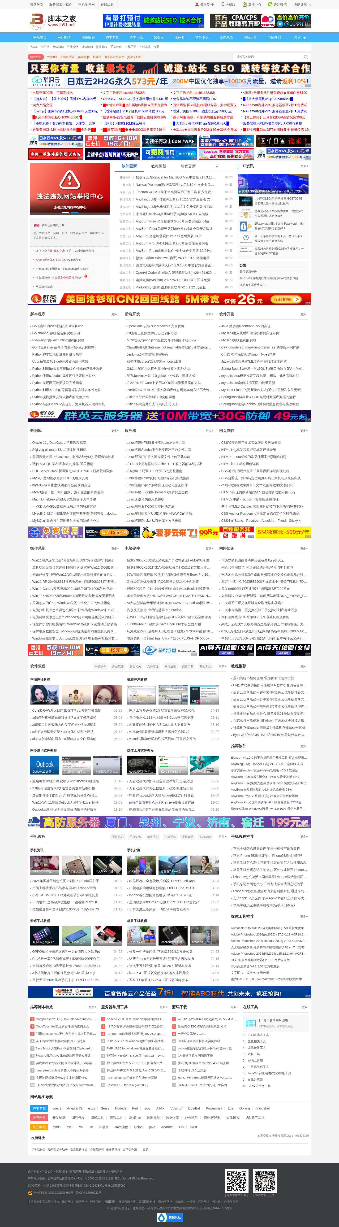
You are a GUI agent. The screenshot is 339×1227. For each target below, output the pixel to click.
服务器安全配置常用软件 (67, 277)
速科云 (227, 1201)
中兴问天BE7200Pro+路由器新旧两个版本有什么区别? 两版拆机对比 (271, 638)
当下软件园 (130, 1149)
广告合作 (47, 1171)
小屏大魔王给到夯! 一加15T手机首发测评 (159, 909)
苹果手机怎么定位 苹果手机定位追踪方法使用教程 (270, 863)
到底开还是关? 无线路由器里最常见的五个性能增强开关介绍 (265, 624)
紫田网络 (110, 1201)
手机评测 (187, 837)
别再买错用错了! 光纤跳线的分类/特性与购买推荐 (257, 567)
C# (91, 1127)
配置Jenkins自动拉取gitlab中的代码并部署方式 (161, 376)
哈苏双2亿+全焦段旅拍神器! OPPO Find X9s (162, 881)
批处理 (97, 57)
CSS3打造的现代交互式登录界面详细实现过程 (255, 471)
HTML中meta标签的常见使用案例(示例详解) (253, 457)
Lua (230, 1108)
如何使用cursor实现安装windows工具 (154, 361)
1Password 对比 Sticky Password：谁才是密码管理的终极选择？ (280, 226)
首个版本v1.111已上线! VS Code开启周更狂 (161, 717)
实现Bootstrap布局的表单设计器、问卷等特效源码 (70, 1063)
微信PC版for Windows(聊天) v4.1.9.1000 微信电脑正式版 (176, 258)
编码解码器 (212, 1117)
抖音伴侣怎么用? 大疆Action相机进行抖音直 (161, 795)
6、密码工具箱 (253, 1060)
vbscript (52, 57)
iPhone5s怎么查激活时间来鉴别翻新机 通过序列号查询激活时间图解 (283, 891)
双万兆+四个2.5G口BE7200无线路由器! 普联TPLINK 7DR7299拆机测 (272, 581)
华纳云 (179, 1201)
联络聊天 (125, 199)
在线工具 (107, 4)
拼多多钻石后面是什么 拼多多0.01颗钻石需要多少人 (271, 713)
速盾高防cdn (141, 1208)
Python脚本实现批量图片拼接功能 (57, 354)
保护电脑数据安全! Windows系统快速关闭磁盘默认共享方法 (76, 631)
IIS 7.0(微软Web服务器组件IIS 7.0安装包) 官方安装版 (143, 1026)
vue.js (56, 1108)
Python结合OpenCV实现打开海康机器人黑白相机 (68, 404)
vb (81, 1127)
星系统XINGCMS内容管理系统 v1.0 (202, 1026)
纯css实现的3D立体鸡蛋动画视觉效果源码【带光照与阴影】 (77, 1055)
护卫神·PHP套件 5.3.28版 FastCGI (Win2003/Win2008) (144, 1070)
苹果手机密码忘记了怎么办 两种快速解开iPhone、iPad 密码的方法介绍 (285, 870)
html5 (56, 1127)
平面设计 (72, 46)
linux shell (263, 1108)
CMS (34, 46)
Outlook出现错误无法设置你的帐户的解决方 (64, 809)
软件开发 (226, 314)
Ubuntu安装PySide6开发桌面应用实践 (60, 361)
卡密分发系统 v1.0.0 (191, 1034)
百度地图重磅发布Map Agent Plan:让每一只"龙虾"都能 (274, 191)
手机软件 (100, 666)
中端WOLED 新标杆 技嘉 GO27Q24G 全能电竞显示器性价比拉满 (278, 201)
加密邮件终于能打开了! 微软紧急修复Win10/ (64, 795)
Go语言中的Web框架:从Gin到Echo (58, 326)
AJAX (160, 1108)
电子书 (45, 46)
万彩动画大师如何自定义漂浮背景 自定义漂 (161, 781)
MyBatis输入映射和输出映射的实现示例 (250, 333)
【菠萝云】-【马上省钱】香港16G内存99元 (65, 99)
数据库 (159, 37)
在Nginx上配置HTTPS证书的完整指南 (155, 471)
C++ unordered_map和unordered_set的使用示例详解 (260, 347)
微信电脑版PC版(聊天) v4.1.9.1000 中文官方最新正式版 (176, 265)
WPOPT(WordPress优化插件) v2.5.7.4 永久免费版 (212, 1019)
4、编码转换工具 (254, 1047)
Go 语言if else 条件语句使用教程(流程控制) (64, 347)
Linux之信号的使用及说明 (145, 499)
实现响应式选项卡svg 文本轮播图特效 (62, 1077)
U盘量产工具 (254, 1117)
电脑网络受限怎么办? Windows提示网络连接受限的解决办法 (76, 617)
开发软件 (125, 177)
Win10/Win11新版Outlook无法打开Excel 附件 (65, 802)
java (152, 1127)
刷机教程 (205, 837)
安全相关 (135, 666)
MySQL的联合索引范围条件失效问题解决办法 (66, 520)
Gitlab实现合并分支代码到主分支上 (153, 404)
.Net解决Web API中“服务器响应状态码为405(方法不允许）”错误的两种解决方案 (185, 390)
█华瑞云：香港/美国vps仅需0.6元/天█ (201, 123)
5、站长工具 (251, 1054)
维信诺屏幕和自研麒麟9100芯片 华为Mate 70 (65, 909)
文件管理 (153, 666)
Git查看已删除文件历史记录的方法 (152, 333)
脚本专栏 (112, 37)
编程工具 (125, 192)
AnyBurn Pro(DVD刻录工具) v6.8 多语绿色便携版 (172, 243)
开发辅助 (59, 1117)
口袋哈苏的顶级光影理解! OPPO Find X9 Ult (161, 888)
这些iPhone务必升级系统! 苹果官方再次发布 (161, 959)
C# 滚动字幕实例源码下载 (195, 1055)
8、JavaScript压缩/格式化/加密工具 (267, 1073)
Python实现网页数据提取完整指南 (57, 383)
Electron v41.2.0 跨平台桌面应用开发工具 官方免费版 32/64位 (176, 192)
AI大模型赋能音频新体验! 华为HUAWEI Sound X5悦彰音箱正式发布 (177, 603)
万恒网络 (203, 1201)
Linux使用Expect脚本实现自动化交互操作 (157, 485)
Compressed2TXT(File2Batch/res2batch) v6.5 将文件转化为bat (79, 1019)
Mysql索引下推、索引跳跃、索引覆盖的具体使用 (68, 492)
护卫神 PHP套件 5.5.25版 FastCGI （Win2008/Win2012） (146, 1055)
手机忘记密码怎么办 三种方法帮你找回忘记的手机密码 (273, 884)
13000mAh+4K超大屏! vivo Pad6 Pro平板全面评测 (164, 624)
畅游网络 (67, 1201)
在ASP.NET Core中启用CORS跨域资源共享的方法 (164, 383)
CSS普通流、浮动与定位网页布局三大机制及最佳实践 (261, 478)
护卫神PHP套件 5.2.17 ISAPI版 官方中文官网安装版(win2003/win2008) (155, 1063)
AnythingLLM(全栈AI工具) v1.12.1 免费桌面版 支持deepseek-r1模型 (176, 207)
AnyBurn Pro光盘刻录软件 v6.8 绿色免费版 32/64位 (174, 250)
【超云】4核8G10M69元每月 (124, 123)
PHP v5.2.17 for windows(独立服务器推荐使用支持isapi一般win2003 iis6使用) (159, 1041)
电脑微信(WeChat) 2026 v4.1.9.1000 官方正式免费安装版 (176, 280)
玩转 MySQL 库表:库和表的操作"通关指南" (63, 464)
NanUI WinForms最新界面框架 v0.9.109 (205, 1077)
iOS (181, 1127)
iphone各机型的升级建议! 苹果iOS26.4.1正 (160, 895)
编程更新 (188, 166)
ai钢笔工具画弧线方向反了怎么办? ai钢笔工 (64, 725)
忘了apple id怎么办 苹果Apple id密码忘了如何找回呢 (272, 898)
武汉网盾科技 (146, 1201)
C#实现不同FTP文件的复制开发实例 (202, 1085)
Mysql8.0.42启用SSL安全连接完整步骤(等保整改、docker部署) (78, 513)
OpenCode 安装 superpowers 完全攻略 (156, 326)
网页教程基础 (44, 286)
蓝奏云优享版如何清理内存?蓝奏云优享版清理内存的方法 (275, 706)
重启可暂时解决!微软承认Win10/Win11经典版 (65, 781)
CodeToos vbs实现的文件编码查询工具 (62, 1026)
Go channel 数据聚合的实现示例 (56, 333)
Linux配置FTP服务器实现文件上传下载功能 (159, 457)
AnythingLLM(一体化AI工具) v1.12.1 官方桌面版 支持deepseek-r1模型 (176, 199)
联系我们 (61, 1171)
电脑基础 (274, 37)
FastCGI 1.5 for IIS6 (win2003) (127, 1085)
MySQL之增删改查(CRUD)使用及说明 (60, 478)
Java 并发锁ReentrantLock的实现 (246, 326)
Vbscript (176, 1108)
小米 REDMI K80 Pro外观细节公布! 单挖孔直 (65, 895)
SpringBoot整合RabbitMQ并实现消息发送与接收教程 (260, 404)
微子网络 (81, 1201)
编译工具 (97, 1117)
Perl (135, 1108)
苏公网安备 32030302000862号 (50, 1193)
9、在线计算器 (253, 1079)
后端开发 (132, 314)
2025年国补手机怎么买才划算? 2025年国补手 (65, 881)
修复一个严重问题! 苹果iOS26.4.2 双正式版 (161, 951)
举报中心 (254, 5)
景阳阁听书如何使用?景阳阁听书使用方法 (264, 678)
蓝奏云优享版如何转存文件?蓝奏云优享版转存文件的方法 (275, 692)
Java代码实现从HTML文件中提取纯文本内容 (254, 361)
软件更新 (129, 166)
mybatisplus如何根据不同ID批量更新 (248, 383)
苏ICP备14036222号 (88, 1192)
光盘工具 (125, 221)
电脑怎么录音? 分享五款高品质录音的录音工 (162, 809)
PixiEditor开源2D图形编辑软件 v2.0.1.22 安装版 (171, 287)
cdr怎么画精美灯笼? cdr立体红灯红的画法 (63, 732)
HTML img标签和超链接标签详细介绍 (248, 450)
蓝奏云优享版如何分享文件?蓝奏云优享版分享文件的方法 (275, 699)
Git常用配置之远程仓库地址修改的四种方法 (159, 368)
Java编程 (121, 1127)
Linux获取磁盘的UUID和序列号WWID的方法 (159, 513)
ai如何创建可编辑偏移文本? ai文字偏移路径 (64, 717)
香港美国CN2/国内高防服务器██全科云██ (64, 129)
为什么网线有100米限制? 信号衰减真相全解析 (255, 617)
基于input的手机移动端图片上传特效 (61, 1041)
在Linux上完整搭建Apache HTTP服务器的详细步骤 (164, 464)
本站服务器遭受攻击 (252, 285)
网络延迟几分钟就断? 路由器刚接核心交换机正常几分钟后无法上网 (270, 574)
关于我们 (33, 1171)
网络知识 (58, 46)
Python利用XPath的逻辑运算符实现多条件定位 (66, 390)
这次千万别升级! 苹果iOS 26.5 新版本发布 (160, 966)
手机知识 (135, 837)
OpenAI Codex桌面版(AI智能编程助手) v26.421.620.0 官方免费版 (176, 272)
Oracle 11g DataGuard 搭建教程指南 (59, 442)
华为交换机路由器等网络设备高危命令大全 (252, 560)
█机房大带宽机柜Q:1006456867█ (268, 99)
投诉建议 (102, 1171)
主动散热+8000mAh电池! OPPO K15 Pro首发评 (164, 902)
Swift (193, 1127)
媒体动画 (87, 46)
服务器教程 (43, 277)
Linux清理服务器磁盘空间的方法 (150, 506)
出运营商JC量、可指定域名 (53, 93)
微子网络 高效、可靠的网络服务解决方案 (203, 117)
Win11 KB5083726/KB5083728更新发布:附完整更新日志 (74, 596)
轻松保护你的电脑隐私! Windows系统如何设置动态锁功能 (74, 624)
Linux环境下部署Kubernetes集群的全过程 (157, 492)
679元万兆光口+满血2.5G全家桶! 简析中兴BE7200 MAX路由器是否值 (272, 631)
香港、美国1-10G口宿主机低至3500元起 (202, 111)
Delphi (138, 1127)
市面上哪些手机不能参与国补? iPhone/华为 (64, 888)
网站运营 (250, 37)
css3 (70, 1127)
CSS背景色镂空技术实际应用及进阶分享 (251, 442)
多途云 (126, 1208)
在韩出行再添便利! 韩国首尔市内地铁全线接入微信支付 (273, 720)
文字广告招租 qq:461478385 (124, 93)
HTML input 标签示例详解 (240, 464)
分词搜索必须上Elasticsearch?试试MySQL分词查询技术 (73, 457)
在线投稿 (116, 1171)
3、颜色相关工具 (254, 1041)
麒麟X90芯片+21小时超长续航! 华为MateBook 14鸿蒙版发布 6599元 (177, 589)
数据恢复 (172, 1117)
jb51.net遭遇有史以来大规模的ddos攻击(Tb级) (269, 278)
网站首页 (40, 37)
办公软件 (125, 214)
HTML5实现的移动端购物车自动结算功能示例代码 (258, 492)
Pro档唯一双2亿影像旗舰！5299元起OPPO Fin (67, 959)
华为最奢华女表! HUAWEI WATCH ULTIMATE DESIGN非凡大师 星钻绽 (179, 596)
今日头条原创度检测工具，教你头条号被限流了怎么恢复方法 (279, 239)
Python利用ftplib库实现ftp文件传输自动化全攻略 (67, 368)
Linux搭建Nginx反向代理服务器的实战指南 (158, 478)
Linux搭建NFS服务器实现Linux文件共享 (156, 442)
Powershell (214, 1108)
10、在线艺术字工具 (257, 1086)
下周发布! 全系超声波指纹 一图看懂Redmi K (64, 902)
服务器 (180, 37)
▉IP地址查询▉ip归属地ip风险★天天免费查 (135, 105)
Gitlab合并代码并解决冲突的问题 (151, 397)
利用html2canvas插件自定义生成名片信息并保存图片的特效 (77, 1034)
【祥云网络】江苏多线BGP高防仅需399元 (274, 117)
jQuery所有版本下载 (48, 259)
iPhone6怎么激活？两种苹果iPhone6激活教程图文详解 (273, 877)
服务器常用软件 (60, 4)
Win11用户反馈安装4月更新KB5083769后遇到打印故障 (73, 560)
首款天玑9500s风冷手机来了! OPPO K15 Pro (65, 980)
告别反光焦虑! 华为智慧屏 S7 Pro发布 (155, 610)
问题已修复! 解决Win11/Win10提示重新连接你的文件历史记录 (77, 574)
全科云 (191, 1201)
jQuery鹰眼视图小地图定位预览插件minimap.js (67, 1085)
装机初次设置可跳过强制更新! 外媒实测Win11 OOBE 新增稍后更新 (81, 567)
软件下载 (202, 37)
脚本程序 (37, 314)
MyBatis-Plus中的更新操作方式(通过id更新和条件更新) (261, 390)
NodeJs (120, 1108)
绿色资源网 (97, 1149)
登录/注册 (207, 4)
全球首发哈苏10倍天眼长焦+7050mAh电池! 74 (66, 966)
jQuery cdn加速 (71, 259)
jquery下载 (134, 57)
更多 (145, 1149)
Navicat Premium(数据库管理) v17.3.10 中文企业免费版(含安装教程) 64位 (176, 185)
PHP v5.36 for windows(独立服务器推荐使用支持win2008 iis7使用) (152, 1048)
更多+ (304, 166)
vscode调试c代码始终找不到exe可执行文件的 (162, 739)
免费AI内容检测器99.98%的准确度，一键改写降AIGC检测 (279, 251)
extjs (91, 1108)
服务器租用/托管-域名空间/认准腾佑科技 (272, 123)
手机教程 (116, 46)
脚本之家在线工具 (53, 225)
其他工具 (205, 666)
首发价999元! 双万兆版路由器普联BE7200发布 (255, 589)
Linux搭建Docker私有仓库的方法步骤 (154, 520)
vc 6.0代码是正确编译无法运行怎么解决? (159, 732)
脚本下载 (136, 37)
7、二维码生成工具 (256, 1067)
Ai (217, 166)
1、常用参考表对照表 (276, 1024)
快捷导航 (302, 4)
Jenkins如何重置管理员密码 (147, 354)
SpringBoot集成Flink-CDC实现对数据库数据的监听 (258, 397)
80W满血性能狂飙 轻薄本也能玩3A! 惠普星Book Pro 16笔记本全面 (176, 574)
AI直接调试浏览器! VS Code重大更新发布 (159, 725)
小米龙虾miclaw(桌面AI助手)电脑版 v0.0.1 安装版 (172, 214)
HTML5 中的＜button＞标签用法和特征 (250, 499)
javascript (84, 57)
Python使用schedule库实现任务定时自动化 (64, 376)
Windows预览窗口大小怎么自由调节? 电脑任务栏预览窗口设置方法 (81, 638)
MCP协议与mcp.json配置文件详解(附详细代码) (161, 340)
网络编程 (88, 37)
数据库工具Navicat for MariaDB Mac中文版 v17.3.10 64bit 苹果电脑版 (176, 177)
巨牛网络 (96, 1201)
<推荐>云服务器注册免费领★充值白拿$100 (275, 93)
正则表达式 (67, 57)
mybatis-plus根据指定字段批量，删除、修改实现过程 (260, 376)
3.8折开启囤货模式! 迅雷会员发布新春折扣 (63, 788)
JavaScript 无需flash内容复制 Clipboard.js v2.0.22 (70, 1048)
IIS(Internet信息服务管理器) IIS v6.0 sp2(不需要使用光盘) (146, 1034)
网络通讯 (170, 666)
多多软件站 (113, 1149)
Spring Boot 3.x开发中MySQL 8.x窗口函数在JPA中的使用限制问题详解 (273, 368)
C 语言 (104, 1127)
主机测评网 (86, 4)
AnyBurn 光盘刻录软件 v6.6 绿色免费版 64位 (169, 236)
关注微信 (280, 4)
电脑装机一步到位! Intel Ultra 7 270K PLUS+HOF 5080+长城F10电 (176, 638)
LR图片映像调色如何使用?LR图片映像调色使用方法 (271, 685)
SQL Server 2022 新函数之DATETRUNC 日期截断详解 (72, 471)
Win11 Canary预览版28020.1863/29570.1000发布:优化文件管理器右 (82, 589)
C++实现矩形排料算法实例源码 (199, 1041)
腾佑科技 (53, 1201)
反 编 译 (135, 1117)
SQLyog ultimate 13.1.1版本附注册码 (59, 450)
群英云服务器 (127, 1201)
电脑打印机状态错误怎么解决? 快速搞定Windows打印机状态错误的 (81, 610)
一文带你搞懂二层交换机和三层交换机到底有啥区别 (259, 610)
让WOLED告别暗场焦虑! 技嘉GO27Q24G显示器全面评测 (169, 617)
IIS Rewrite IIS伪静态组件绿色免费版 (132, 1077)
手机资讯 (118, 837)
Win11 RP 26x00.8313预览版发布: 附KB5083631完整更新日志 (78, 581)
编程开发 (78, 1117)
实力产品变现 (42, 105)
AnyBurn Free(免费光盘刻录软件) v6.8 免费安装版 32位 (176, 229)
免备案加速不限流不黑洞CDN (194, 99)
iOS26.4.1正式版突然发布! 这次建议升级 (159, 973)
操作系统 (226, 37)
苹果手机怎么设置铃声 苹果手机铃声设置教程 (266, 848)
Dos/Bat (194, 1108)
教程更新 (158, 166)
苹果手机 (153, 837)
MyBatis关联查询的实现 (238, 340)
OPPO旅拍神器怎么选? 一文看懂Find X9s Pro (66, 951)
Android (166, 1127)
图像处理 (125, 287)
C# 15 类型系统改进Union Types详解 (248, 354)
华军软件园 (38, 1149)
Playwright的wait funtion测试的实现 (58, 340)
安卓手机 (170, 837)
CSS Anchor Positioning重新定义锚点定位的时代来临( (260, 513)
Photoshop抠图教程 (48, 268)
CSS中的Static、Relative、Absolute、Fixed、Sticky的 (261, 520)
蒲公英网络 (165, 1201)
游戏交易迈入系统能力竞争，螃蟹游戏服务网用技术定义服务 (279, 213)
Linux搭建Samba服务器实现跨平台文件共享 (159, 450)
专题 (156, 46)
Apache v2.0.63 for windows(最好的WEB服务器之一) (143, 1019)
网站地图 (88, 1171)
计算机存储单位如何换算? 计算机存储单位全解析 (269, 728)
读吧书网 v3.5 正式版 (192, 1070)
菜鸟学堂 (36, 4)
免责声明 (75, 1171)
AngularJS (74, 1108)
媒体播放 (233, 1117)
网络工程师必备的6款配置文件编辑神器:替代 (162, 710)
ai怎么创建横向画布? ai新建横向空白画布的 (64, 739)
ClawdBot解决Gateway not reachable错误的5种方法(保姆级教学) (174, 347)
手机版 (231, 4)
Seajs (105, 1108)
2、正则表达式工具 (256, 1035)
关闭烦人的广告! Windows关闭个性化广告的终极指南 (71, 603)
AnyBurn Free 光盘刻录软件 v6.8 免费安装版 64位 (173, 221)
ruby (147, 1108)
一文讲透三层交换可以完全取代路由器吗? (252, 603)
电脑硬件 (132, 548)
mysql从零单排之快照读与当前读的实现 (61, 485)
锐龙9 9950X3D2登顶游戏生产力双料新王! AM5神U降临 (168, 560)
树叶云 (216, 1201)
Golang (244, 1108)
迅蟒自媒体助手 (58, 1149)
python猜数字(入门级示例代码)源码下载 (205, 1048)
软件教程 (101, 46)
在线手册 (130, 46)
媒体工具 (187, 666)
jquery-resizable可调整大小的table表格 (62, 1070)
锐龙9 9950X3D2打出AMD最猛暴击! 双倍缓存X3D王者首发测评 (173, 567)
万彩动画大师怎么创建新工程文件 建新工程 (161, 788)
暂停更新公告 (248, 271)
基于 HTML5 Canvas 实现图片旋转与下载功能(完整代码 (262, 506)
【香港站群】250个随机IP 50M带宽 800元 (134, 111)
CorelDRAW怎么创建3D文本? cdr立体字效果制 (67, 710)
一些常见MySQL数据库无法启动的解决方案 (64, 506)
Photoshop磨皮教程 (75, 268)
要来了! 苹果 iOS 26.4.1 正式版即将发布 (158, 980)
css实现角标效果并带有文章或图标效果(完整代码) (258, 485)
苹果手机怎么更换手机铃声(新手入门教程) (264, 905)
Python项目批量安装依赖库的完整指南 (60, 397)
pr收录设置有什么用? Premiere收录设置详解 (162, 802)
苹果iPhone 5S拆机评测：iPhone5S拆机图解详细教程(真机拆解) (280, 855)
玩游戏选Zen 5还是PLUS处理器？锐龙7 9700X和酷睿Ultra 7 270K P (177, 631)
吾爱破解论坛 (78, 1149)
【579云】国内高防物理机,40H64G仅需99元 (65, 111)
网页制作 (64, 37)
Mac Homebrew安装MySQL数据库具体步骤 (64, 499)
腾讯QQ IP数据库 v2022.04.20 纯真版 (203, 1063)
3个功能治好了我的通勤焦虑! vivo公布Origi (63, 973)
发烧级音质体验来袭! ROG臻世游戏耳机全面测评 (163, 581)
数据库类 (153, 1117)
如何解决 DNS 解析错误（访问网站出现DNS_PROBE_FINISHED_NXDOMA (277, 596)
